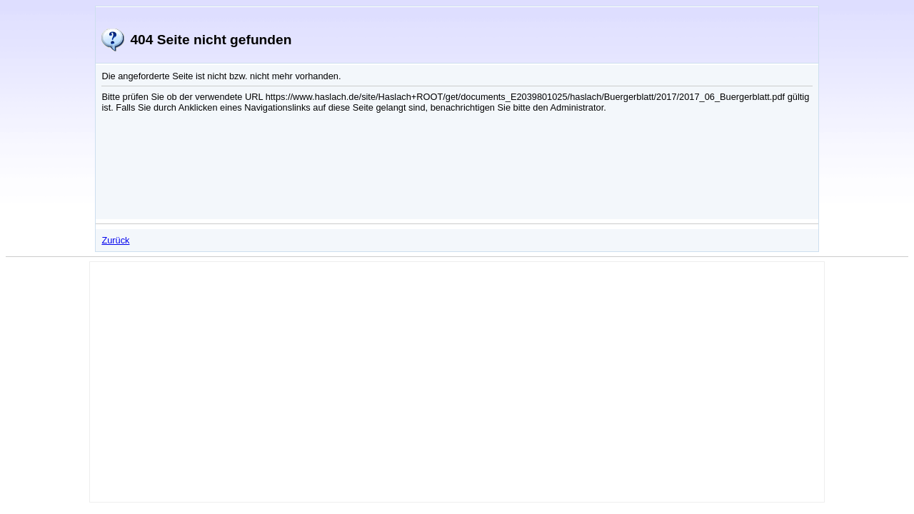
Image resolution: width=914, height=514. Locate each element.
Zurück (115, 240)
